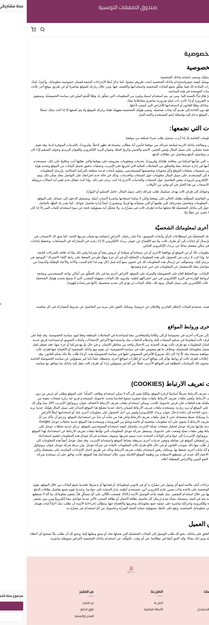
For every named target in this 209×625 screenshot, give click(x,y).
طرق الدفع (60, 609)
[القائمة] (202, 29)
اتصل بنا (131, 603)
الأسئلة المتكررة (126, 609)
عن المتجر (61, 603)
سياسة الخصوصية (194, 616)
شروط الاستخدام (195, 603)
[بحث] (15, 29)
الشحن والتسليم (57, 616)
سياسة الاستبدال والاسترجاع (188, 609)
